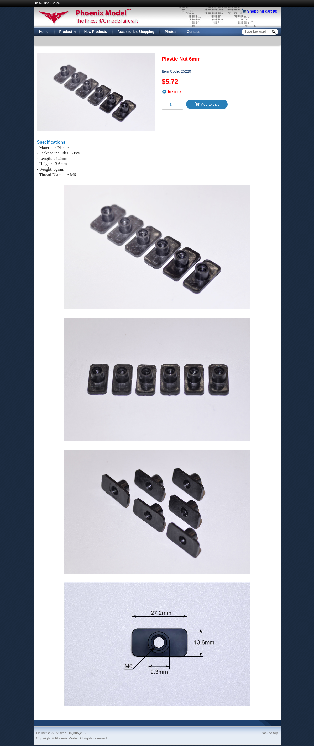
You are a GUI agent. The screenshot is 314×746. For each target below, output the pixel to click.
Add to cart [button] (207, 104)
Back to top (269, 733)
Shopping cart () (262, 11)
